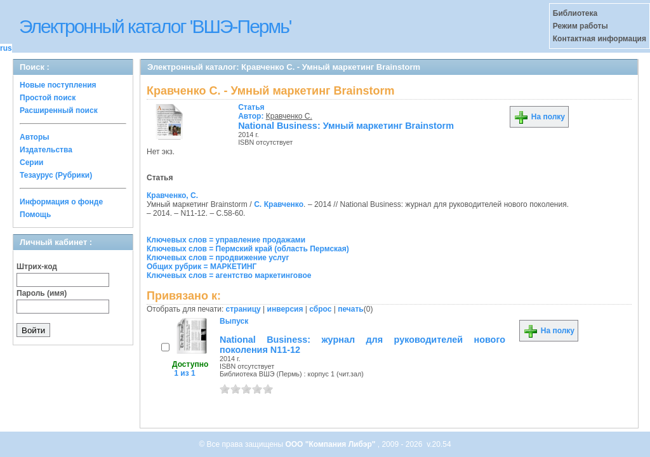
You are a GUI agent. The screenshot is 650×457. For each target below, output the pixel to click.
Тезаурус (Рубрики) (56, 175)
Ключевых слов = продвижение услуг (218, 257)
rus (6, 48)
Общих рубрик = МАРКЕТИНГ (201, 266)
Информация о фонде (61, 201)
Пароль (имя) (42, 293)
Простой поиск (48, 97)
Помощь (35, 214)
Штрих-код (37, 266)
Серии (31, 162)
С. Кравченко (278, 204)
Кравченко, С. (172, 195)
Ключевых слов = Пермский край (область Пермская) (248, 248)
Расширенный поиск (59, 110)
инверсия (285, 309)
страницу (243, 309)
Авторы (35, 137)
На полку (539, 116)
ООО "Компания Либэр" (331, 444)
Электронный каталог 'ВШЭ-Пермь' (155, 26)
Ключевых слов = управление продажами (226, 239)
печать (351, 309)
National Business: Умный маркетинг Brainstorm (346, 126)
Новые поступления (58, 85)
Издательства (46, 149)
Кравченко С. (289, 116)
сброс (320, 309)
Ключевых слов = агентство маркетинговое (229, 275)
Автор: (252, 112)
